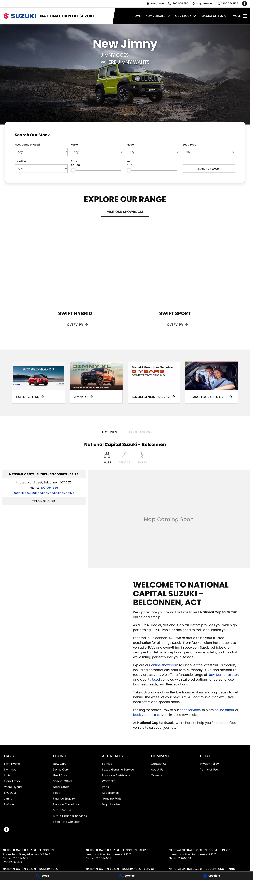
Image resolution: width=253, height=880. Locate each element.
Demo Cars (61, 769)
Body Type (189, 145)
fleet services (190, 710)
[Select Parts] (142, 459)
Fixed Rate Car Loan (66, 822)
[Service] (126, 876)
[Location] (107, 459)
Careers (156, 775)
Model (130, 145)
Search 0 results (209, 168)
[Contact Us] (155, 3)
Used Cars (60, 775)
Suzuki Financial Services (70, 816)
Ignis (7, 775)
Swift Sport (11, 769)
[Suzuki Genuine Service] (154, 383)
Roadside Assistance (116, 775)
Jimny (8, 799)
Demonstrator (227, 674)
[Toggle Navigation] (240, 16)
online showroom (164, 665)
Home (137, 16)
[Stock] (42, 876)
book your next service (150, 714)
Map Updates (111, 804)
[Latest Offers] (38, 383)
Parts (105, 787)
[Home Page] (19, 16)
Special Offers (62, 781)
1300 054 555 (49, 488)
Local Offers (61, 787)
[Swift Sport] (175, 281)
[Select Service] (124, 459)
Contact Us (158, 764)
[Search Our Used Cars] (211, 383)
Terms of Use (209, 769)
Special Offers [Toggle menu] (214, 16)
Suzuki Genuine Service (118, 769)
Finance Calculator (66, 804)
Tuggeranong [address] (139, 432)
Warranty (108, 781)
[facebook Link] (244, 3)
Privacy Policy (209, 764)
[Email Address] (43, 493)
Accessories (110, 793)
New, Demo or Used (27, 145)
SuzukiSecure (62, 810)
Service (107, 764)
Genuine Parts (111, 799)
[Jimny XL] (96, 383)
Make (74, 145)
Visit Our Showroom (125, 211)
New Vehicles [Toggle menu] (158, 16)
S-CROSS (10, 793)
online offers (224, 710)
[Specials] (211, 876)
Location (20, 161)
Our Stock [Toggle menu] (185, 16)
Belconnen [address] (107, 432)
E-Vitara (9, 804)
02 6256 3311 (185, 858)
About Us (157, 769)
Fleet (56, 793)
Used (156, 679)
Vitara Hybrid (13, 787)
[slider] (73, 170)
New (211, 674)
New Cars (59, 764)
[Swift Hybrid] (75, 281)
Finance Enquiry (64, 799)
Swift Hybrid (12, 764)
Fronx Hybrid (12, 781)
